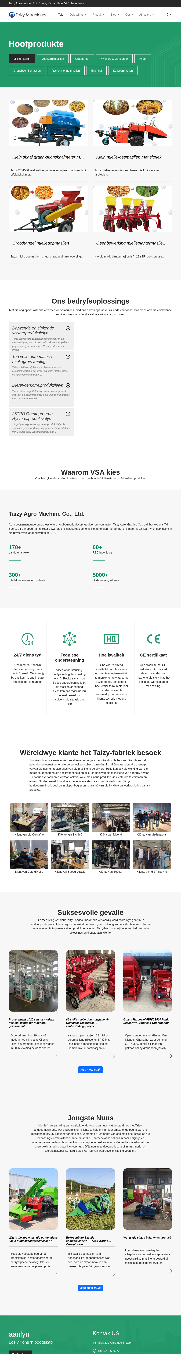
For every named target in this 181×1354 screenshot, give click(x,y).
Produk (97, 14)
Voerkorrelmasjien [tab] (53, 58)
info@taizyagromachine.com (115, 1342)
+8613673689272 (109, 1350)
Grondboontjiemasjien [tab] (27, 70)
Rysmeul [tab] (96, 70)
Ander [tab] (143, 58)
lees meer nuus (90, 1287)
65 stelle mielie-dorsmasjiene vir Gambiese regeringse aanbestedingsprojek (87, 1023)
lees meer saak (90, 1069)
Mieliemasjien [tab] (21, 58)
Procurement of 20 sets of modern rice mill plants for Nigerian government (31, 1023)
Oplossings (77, 14)
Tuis (60, 14)
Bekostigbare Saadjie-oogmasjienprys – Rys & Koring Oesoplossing (87, 1241)
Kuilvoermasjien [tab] (123, 70)
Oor (128, 14)
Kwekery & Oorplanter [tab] (114, 58)
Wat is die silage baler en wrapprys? (147, 1237)
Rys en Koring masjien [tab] (66, 70)
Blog (114, 14)
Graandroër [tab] (82, 58)
